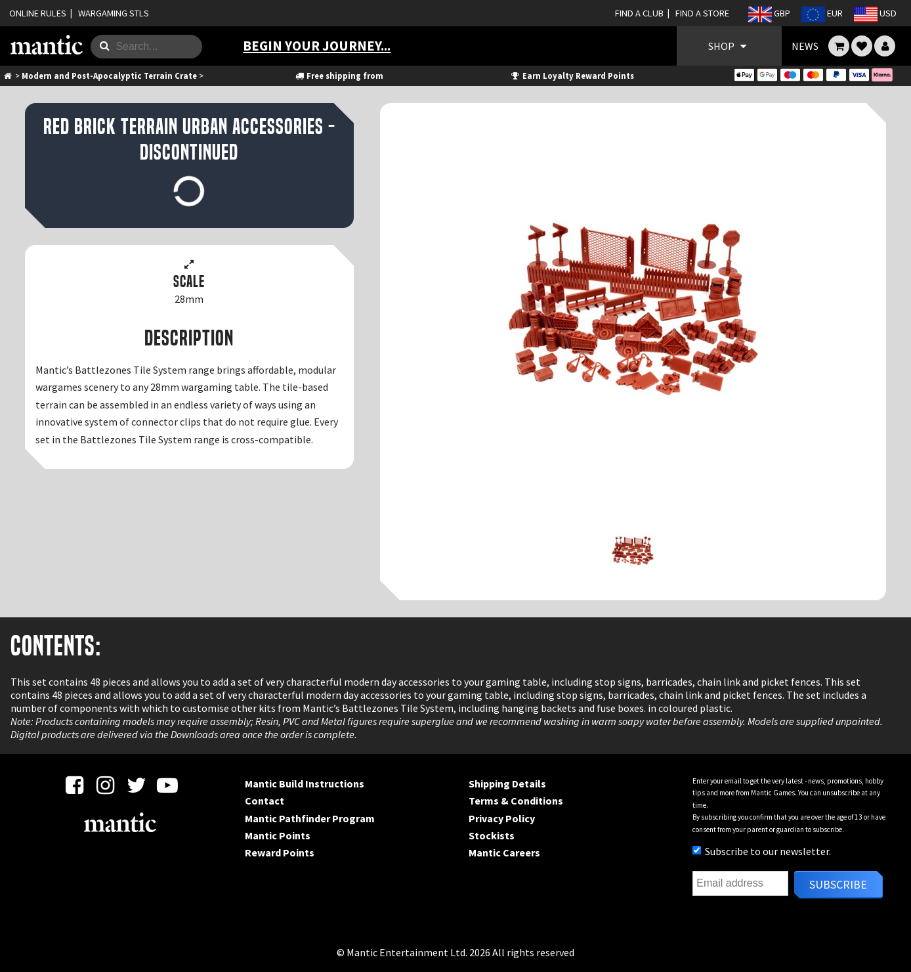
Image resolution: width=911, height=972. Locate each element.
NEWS (805, 46)
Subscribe (838, 884)
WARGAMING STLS (113, 13)
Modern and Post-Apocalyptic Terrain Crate (109, 75)
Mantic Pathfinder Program (310, 818)
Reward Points (279, 852)
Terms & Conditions (516, 800)
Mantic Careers (504, 852)
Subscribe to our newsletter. (761, 851)
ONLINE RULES (37, 13)
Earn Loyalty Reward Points (572, 75)
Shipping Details (507, 783)
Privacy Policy (502, 818)
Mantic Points (277, 835)
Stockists (492, 835)
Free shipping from (338, 75)
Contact (264, 800)
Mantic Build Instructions (304, 783)
